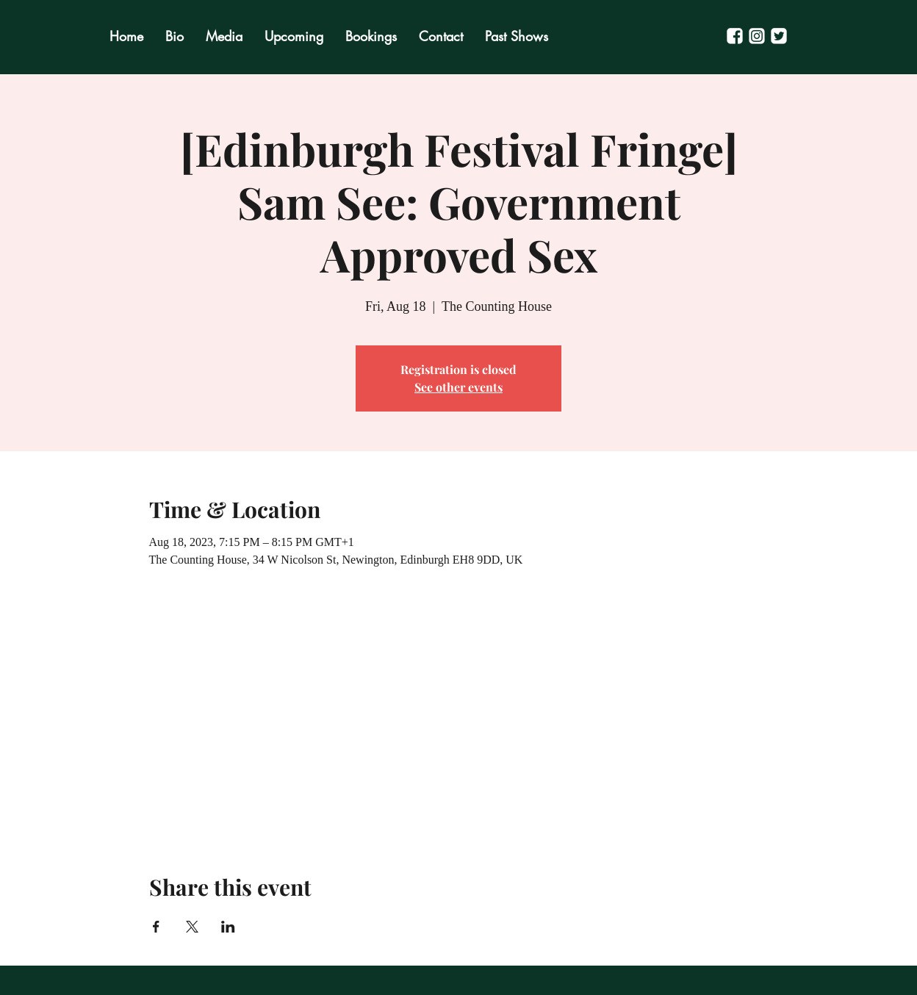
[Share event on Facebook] (156, 927)
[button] (516, 36)
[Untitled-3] (779, 36)
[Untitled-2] (735, 36)
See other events (458, 387)
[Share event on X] (192, 927)
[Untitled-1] (757, 36)
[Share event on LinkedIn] (228, 927)
